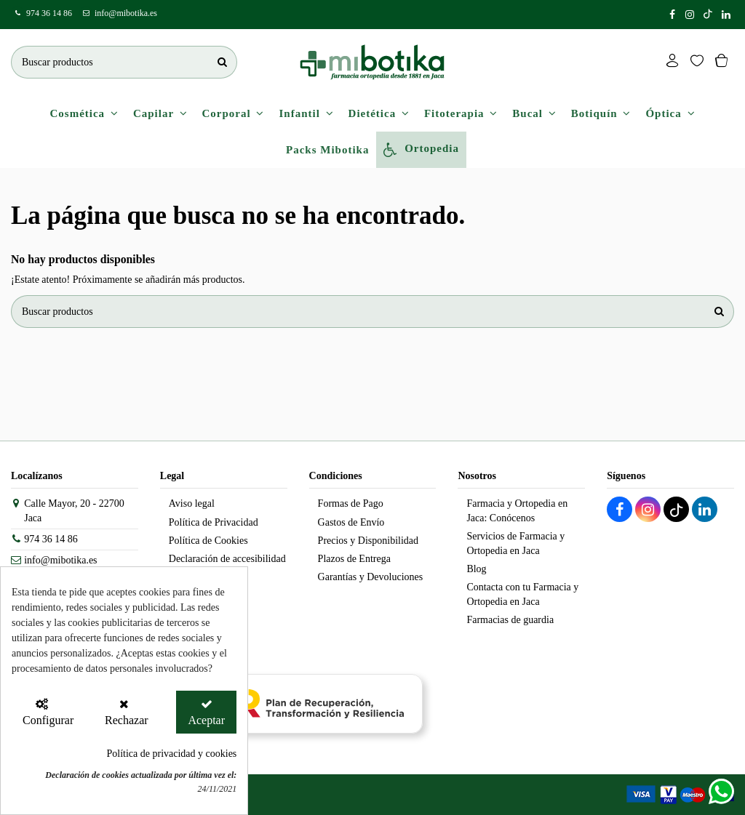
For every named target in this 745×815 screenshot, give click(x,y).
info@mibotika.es (126, 13)
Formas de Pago (350, 503)
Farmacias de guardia (510, 619)
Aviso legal (192, 503)
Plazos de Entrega (354, 558)
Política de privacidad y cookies (171, 753)
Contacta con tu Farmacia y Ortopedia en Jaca (522, 594)
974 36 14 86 (49, 13)
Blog (476, 568)
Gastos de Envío (351, 522)
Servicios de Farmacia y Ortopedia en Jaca (515, 543)
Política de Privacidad (213, 522)
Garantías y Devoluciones (370, 576)
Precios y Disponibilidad (368, 540)
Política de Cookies (208, 540)
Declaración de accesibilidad (227, 558)
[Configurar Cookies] (42, 712)
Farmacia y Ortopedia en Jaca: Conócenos (516, 510)
